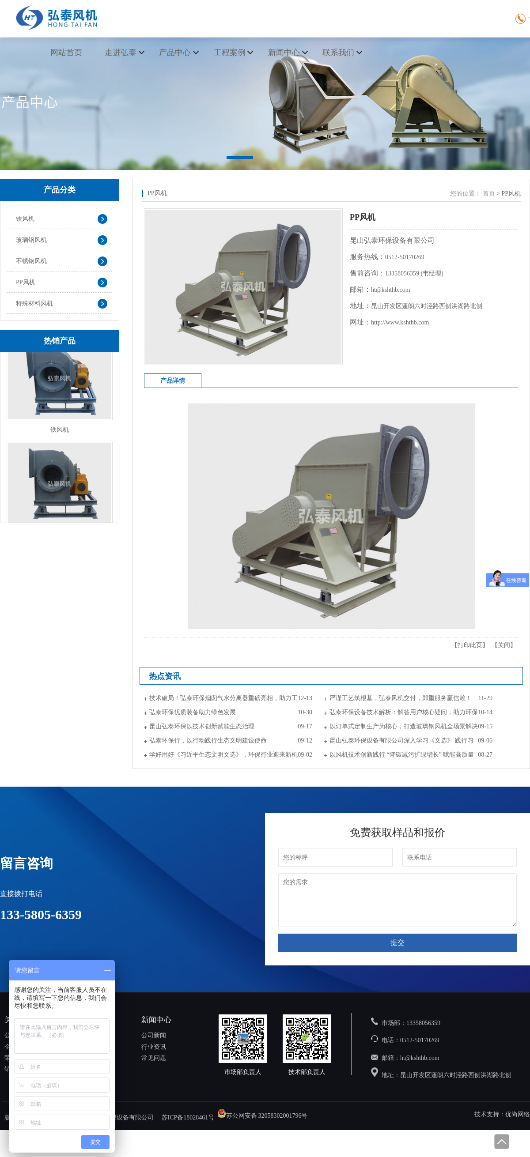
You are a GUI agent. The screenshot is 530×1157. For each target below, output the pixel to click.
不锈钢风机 (31, 261)
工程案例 (230, 52)
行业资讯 (153, 1047)
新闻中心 (284, 52)
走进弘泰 (120, 52)
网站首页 (66, 52)
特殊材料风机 (34, 303)
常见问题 (153, 1058)
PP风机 (25, 282)
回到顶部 (501, 1141)
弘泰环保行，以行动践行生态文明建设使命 (208, 740)
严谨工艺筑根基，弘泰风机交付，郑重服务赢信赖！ (400, 698)
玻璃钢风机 (31, 240)
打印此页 (470, 645)
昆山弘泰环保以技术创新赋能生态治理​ (201, 726)
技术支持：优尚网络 (502, 1114)
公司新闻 (153, 1035)
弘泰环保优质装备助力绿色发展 (192, 712)
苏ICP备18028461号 (188, 1118)
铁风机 (25, 218)
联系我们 (338, 52)
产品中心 (175, 52)
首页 (489, 193)
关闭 (504, 645)
